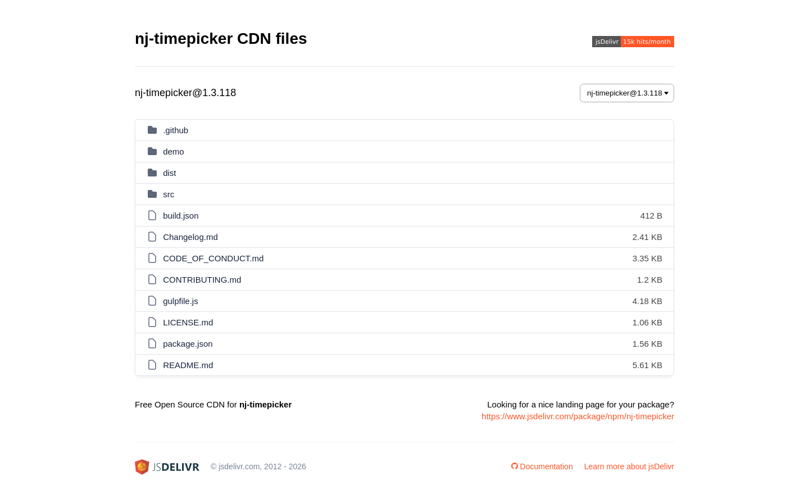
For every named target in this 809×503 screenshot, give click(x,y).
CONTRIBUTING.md (202, 279)
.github (175, 130)
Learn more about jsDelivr (629, 466)
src (168, 194)
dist (169, 173)
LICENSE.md (188, 322)
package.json (187, 343)
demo (173, 151)
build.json (180, 215)
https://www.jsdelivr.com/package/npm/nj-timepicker (577, 416)
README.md (188, 365)
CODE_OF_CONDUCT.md (213, 258)
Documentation (542, 466)
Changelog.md (190, 237)
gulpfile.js (180, 301)
